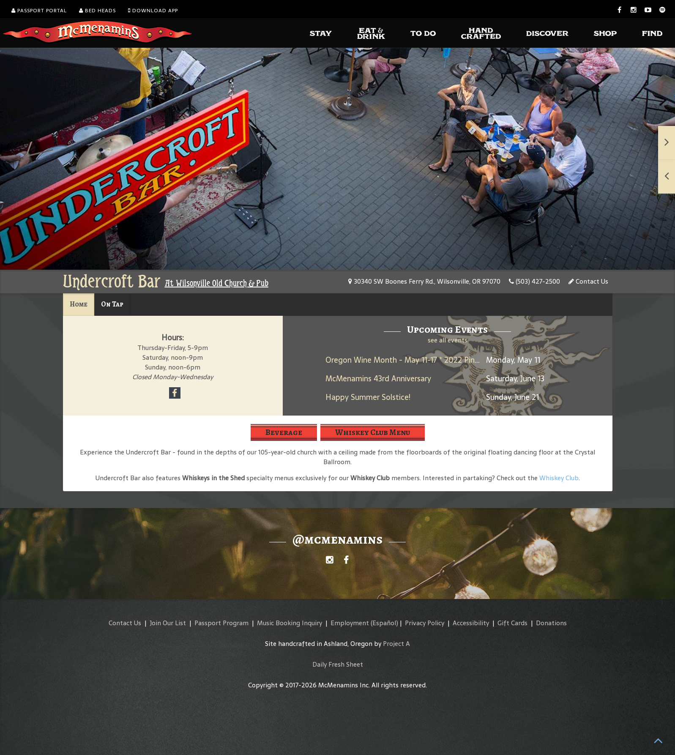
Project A (396, 643)
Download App (153, 10)
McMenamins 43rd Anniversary (378, 378)
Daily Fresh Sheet (337, 664)
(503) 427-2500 (534, 281)
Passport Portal (39, 10)
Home (78, 304)
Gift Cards (512, 623)
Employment (350, 623)
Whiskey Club (559, 478)
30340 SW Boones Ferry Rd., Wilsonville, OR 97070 (424, 281)
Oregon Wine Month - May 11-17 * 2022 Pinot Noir (412, 360)
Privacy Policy (424, 623)
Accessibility (471, 623)
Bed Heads (97, 10)
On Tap (112, 304)
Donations (551, 623)
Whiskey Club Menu (372, 432)
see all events (447, 340)
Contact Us (588, 281)
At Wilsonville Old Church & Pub (216, 283)
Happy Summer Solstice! (367, 397)
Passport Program (221, 623)
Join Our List (168, 623)
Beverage (283, 432)
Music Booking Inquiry (289, 623)
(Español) (384, 623)
